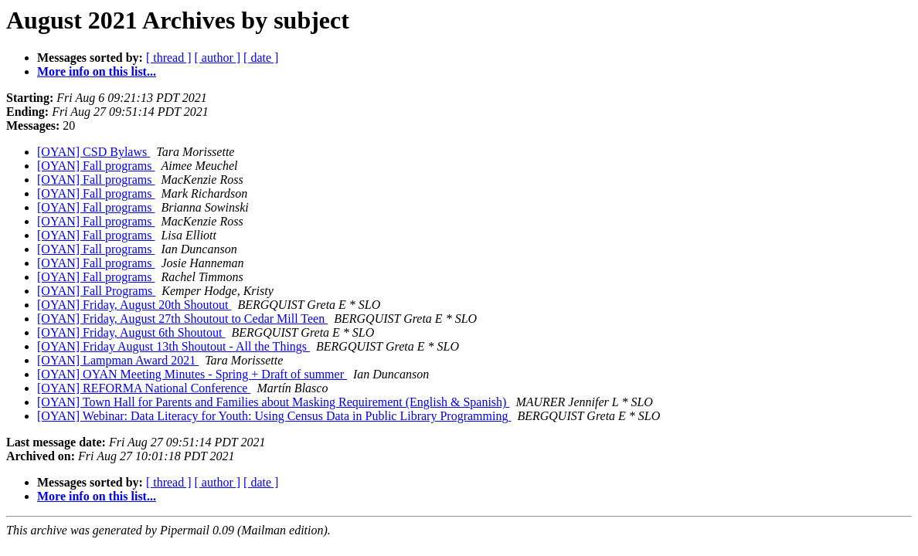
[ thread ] (169, 57)
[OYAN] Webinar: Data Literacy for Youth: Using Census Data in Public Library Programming (274, 415)
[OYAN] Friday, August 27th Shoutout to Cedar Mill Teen (182, 318)
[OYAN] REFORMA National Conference (143, 388)
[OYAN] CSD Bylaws (93, 151)
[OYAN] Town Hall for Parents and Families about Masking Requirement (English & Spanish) (273, 402)
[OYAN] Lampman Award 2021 (118, 360)
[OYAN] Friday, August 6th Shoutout (131, 332)
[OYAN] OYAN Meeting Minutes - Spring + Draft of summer (192, 374)
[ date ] (260, 57)
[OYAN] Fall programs (96, 165)
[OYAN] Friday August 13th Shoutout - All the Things (173, 346)
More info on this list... (96, 71)
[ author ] (218, 57)
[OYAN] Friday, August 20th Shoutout (134, 304)
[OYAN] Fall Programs (96, 290)
